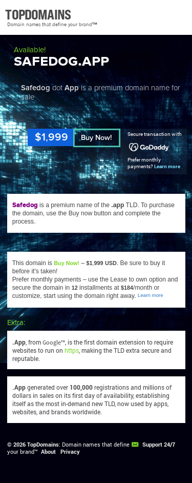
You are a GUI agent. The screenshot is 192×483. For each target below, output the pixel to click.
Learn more (167, 166)
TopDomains (43, 444)
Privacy (70, 451)
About (48, 451)
